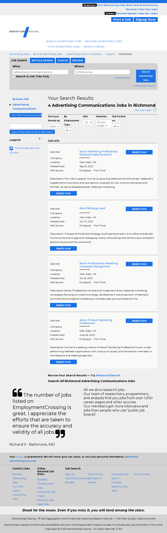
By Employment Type (71, 120)
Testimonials (95, 474)
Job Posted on (118, 118)
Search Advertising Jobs (64, 41)
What (16, 66)
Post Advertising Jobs (64, 46)
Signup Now (146, 19)
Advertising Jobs (19, 54)
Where (79, 66)
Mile (85, 116)
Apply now (139, 152)
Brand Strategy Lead (92, 208)
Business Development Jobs (45, 483)
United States (122, 77)
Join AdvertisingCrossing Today (27, 115)
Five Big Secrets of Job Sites (119, 486)
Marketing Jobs (46, 491)
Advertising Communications (84, 54)
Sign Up (70, 474)
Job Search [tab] (19, 60)
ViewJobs (101, 116)
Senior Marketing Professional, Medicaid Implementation (98, 153)
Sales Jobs (43, 504)
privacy (20, 456)
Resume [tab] (77, 60)
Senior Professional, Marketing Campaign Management (98, 265)
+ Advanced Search (144, 85)
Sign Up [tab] (63, 60)
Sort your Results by (54, 118)
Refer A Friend (94, 46)
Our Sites (18, 486)
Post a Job (122, 19)
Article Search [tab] (42, 60)
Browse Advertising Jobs (103, 41)
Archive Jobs (141, 474)
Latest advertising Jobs (19, 494)
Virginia (110, 54)
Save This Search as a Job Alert (32, 131)
